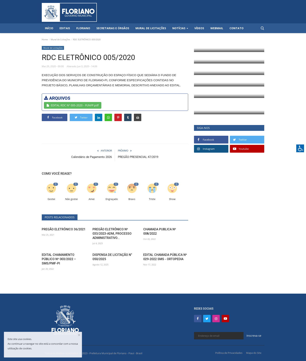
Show (172, 199)
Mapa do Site (253, 353)
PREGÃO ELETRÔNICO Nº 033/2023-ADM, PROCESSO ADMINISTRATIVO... (112, 233)
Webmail (216, 28)
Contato (237, 28)
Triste (152, 199)
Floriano (83, 28)
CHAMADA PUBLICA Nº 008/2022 (159, 231)
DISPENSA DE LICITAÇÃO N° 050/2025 (112, 257)
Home (45, 39)
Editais (65, 28)
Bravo (131, 199)
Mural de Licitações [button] (150, 28)
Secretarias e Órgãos (112, 28)
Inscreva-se (253, 335)
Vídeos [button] (199, 28)
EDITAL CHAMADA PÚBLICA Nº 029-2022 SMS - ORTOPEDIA (165, 257)
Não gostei (71, 199)
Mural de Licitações (60, 39)
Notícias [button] (180, 28)
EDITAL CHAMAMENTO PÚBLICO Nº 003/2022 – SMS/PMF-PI (59, 259)
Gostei (51, 199)
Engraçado (112, 199)
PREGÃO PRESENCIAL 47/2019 (138, 157)
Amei (91, 199)
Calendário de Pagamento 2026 (91, 157)
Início (49, 28)
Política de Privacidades (228, 353)
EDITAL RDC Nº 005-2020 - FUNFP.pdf (72, 105)
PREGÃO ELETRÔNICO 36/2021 (63, 229)
